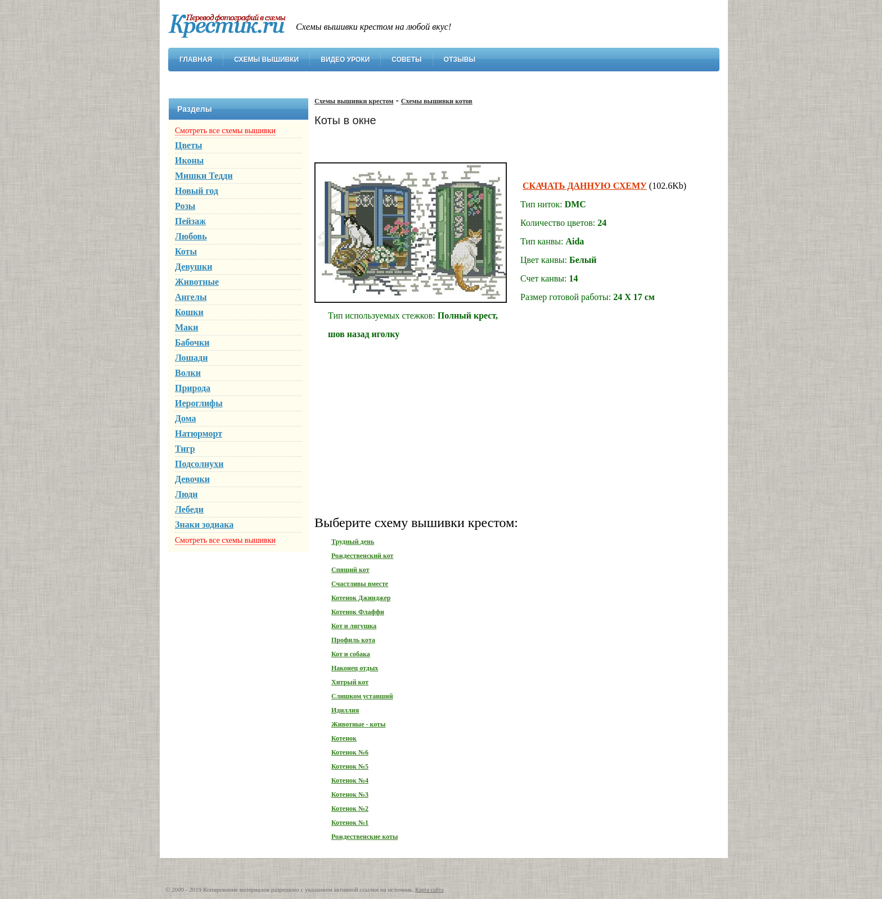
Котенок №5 (349, 766)
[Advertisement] (511, 426)
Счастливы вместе (359, 584)
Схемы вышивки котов (436, 101)
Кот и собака (350, 654)
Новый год (196, 191)
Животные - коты (358, 724)
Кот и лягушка (353, 626)
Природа (192, 388)
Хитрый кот (349, 682)
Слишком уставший (362, 696)
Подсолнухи (199, 464)
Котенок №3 (349, 794)
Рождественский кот (362, 556)
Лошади (191, 357)
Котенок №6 (349, 752)
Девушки (193, 266)
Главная (195, 59)
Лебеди (189, 509)
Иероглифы (199, 403)
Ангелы (190, 297)
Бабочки (192, 342)
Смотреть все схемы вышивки (225, 130)
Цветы (188, 145)
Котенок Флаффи (357, 612)
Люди (186, 494)
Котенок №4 (349, 780)
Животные (197, 282)
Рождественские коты (364, 837)
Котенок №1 (349, 823)
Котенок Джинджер (360, 598)
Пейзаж (190, 221)
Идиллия (345, 710)
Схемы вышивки (266, 59)
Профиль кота (353, 640)
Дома (185, 418)
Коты (186, 251)
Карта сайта (429, 890)
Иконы (189, 160)
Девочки (192, 479)
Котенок (344, 738)
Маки (187, 327)
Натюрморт (198, 433)
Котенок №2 (349, 808)
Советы (406, 59)
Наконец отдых (354, 668)
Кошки (189, 312)
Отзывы (459, 59)
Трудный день (352, 542)
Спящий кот (350, 570)
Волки (188, 373)
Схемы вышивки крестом (354, 101)
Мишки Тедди (204, 175)
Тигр (185, 448)
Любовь (191, 236)
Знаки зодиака (204, 524)
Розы (185, 206)
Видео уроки (345, 59)
